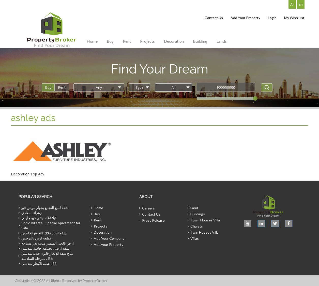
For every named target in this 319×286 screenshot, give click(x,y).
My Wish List (294, 18)
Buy (110, 41)
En (301, 4)
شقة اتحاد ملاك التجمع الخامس (43, 233)
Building (200, 41)
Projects (147, 41)
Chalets (196, 226)
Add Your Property (245, 18)
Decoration (174, 41)
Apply (266, 87)
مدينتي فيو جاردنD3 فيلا (39, 218)
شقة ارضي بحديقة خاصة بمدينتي (45, 248)
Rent (127, 41)
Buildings (197, 214)
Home (92, 41)
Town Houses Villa (205, 220)
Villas (194, 238)
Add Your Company (109, 238)
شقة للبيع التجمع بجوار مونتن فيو (44, 207)
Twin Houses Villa (204, 232)
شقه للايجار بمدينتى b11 (39, 263)
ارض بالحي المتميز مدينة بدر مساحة (47, 243)
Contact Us (214, 18)
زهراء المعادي (31, 212)
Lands (222, 41)
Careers (148, 208)
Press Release (153, 220)
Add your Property (108, 244)
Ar (292, 4)
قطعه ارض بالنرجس (36, 238)
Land (194, 208)
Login (272, 18)
